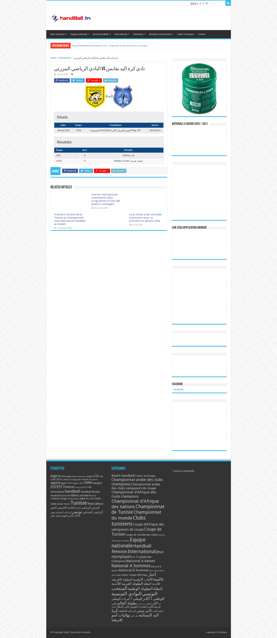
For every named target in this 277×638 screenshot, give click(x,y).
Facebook (177, 384)
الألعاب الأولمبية (143, 579)
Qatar (83, 498)
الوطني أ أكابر (153, 598)
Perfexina (222, 632)
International (120, 34)
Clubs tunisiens (57, 34)
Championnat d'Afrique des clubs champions (133, 494)
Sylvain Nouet (63, 504)
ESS (53, 487)
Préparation (73, 499)
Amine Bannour (79, 476)
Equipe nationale (78, 34)
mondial (84, 495)
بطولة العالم (127, 603)
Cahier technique (185, 34)
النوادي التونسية (126, 593)
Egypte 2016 (66, 483)
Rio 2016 (90, 498)
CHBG (59, 161)
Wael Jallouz (95, 503)
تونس (77, 511)
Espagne (97, 482)
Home (54, 58)
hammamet (57, 491)
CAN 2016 (56, 479)
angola (90, 476)
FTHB (88, 487)
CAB (58, 155)
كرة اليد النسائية (64, 512)
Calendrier (138, 34)
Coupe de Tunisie (79, 479)
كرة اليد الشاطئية (127, 611)
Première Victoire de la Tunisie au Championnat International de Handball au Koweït (111, 45)
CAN (101, 476)
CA (96, 476)
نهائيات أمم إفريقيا (120, 617)
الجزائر (78, 508)
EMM (88, 483)
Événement (65, 58)
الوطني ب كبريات (144, 604)
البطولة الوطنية (140, 588)
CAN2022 (66, 479)
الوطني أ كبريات (131, 599)
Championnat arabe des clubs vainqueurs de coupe (135, 486)
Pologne (63, 498)
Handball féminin (90, 491)
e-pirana (210, 632)
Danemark (93, 479)
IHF (68, 495)
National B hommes (134, 570)
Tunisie (78, 503)
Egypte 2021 (78, 483)
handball (72, 491)
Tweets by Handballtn (184, 471)
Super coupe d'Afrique (134, 574)
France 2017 (80, 487)
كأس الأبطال (122, 606)
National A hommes (131, 565)
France (68, 487)
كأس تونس (144, 611)
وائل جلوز (55, 515)
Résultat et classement (160, 34)
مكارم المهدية (67, 515)
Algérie (56, 476)
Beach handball (100, 34)
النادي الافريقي (66, 507)
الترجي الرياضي (90, 507)
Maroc (75, 495)
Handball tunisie (59, 495)
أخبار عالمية (156, 577)
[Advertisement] (199, 426)
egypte (55, 483)
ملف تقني (134, 616)
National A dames (140, 561)
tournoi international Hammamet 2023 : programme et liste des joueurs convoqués (106, 199)
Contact (202, 34)
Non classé (155, 571)
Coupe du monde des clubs (141, 534)
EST (60, 487)
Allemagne (66, 476)
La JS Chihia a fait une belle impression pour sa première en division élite (145, 217)
